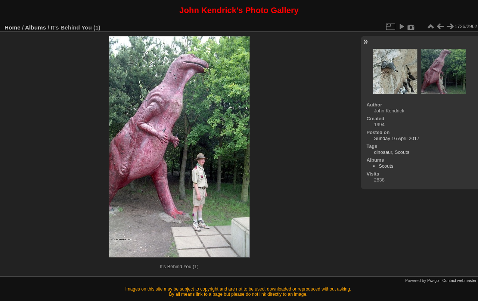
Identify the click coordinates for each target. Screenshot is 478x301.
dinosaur (383, 152)
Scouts (402, 152)
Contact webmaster (460, 280)
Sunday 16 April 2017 (396, 138)
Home (12, 27)
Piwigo (433, 280)
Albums (35, 27)
